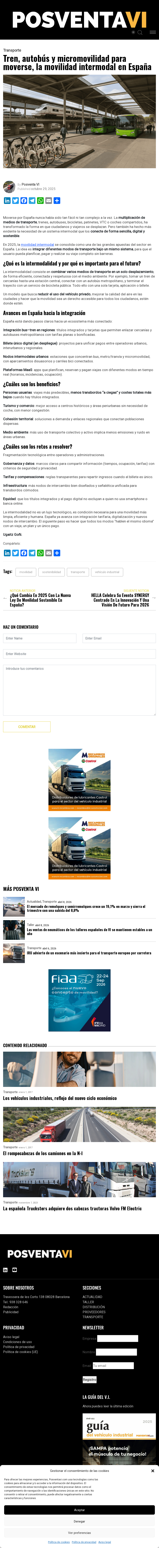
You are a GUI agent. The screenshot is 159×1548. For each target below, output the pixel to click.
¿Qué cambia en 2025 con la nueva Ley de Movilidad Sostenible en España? (40, 600)
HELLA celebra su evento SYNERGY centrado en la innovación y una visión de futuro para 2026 (120, 600)
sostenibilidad (51, 572)
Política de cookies (59, 1542)
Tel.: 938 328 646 (15, 1302)
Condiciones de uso (17, 1342)
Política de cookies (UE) (20, 1352)
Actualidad (34, 901)
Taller (30, 924)
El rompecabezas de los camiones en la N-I (43, 1153)
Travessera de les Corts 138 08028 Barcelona (36, 1297)
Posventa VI (30, 184)
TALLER (88, 1302)
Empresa (89, 1338)
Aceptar (79, 1510)
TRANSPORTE (93, 1317)
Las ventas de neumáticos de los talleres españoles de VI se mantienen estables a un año (89, 931)
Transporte (12, 50)
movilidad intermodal (37, 244)
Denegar (79, 1521)
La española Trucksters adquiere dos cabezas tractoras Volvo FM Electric (72, 1208)
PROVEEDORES (94, 1312)
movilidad (25, 572)
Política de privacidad (84, 1542)
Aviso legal (104, 1542)
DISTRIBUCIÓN (94, 1307)
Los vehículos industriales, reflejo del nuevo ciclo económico (60, 1098)
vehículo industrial (107, 572)
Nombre (89, 1352)
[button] (153, 1471)
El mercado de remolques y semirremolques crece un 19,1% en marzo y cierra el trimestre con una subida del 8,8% (86, 908)
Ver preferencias (79, 1533)
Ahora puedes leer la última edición (108, 1406)
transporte (78, 572)
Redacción (10, 1307)
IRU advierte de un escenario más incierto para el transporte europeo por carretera (89, 953)
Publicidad (10, 1312)
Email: (108, 1365)
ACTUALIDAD (92, 1297)
